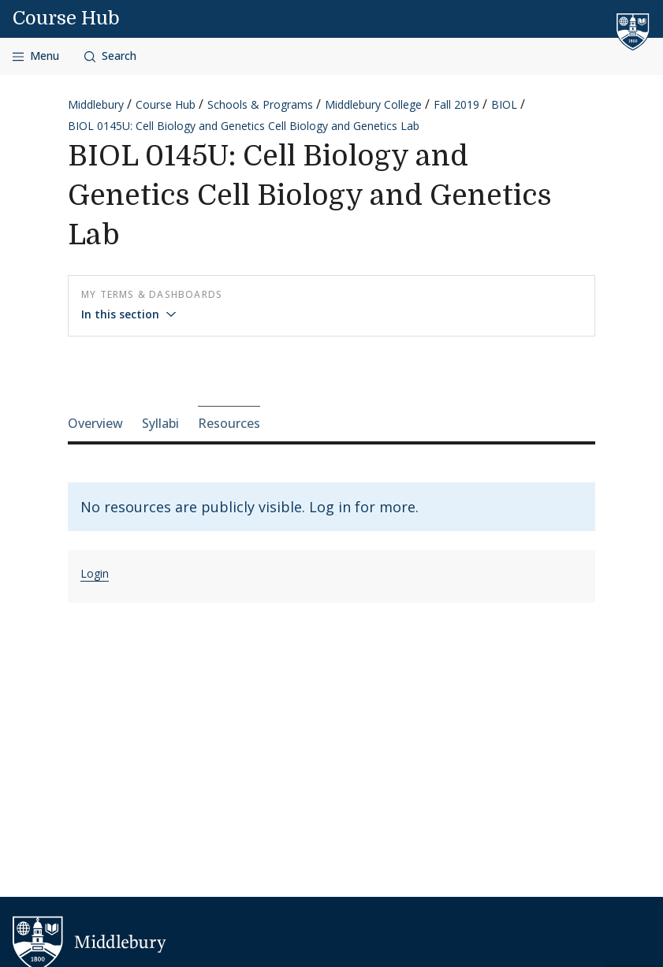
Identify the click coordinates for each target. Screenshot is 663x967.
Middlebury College (373, 104)
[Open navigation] (36, 56)
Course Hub (66, 18)
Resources (229, 423)
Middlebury (96, 104)
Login (94, 573)
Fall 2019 (456, 104)
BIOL (504, 104)
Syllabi (160, 423)
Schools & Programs (260, 104)
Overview (95, 423)
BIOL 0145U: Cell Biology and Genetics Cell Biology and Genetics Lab (243, 125)
